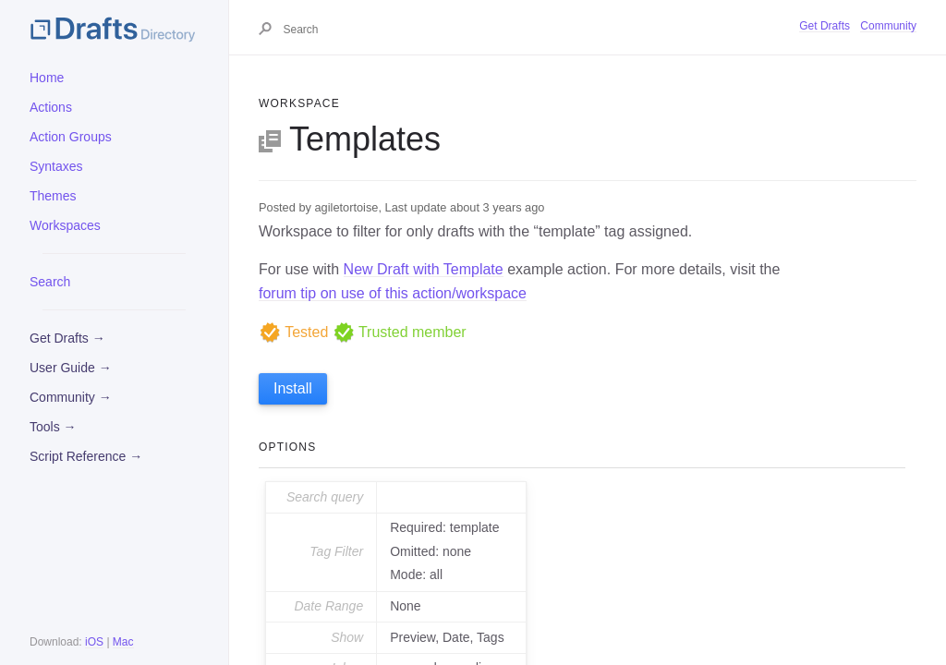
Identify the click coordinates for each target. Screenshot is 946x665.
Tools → (53, 426)
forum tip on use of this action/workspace (393, 293)
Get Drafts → (67, 338)
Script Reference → (86, 456)
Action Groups (71, 136)
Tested (293, 332)
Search (50, 281)
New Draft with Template (423, 269)
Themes (53, 195)
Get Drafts (824, 25)
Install (292, 388)
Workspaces (65, 225)
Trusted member (400, 332)
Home (47, 77)
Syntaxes (56, 166)
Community (888, 25)
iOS (94, 641)
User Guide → (71, 367)
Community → (71, 397)
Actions (51, 107)
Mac (123, 641)
